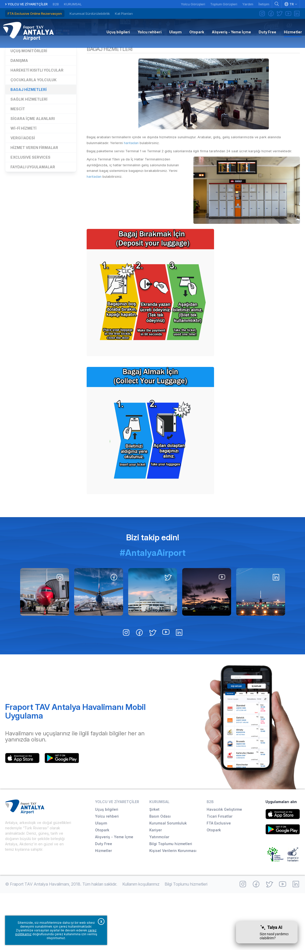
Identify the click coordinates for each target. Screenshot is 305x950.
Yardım (247, 4)
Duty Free (103, 900)
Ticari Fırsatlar (219, 873)
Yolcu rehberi (107, 873)
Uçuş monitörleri (28, 100)
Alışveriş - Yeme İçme (114, 893)
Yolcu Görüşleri (193, 4)
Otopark (102, 887)
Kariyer (155, 887)
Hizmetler (152, 54)
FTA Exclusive (219, 880)
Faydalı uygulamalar (32, 216)
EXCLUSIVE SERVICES (30, 206)
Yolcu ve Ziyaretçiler (28, 4)
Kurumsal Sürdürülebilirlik (90, 13)
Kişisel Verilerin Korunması (172, 907)
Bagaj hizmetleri (28, 139)
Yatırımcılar (159, 893)
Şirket (154, 866)
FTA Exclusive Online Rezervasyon (35, 13)
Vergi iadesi (22, 187)
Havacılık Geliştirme (224, 866)
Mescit (17, 158)
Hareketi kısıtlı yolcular (36, 119)
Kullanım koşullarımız (141, 940)
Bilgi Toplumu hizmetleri (170, 900)
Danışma (19, 110)
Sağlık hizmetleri (28, 148)
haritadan (154, 194)
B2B (56, 4)
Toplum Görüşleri (223, 4)
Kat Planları (124, 13)
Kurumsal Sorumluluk (168, 880)
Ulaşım (101, 880)
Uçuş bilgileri (106, 866)
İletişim (263, 4)
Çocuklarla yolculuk (33, 129)
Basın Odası (160, 873)
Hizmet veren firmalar (34, 197)
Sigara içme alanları (32, 168)
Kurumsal (73, 4)
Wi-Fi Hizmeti (23, 177)
